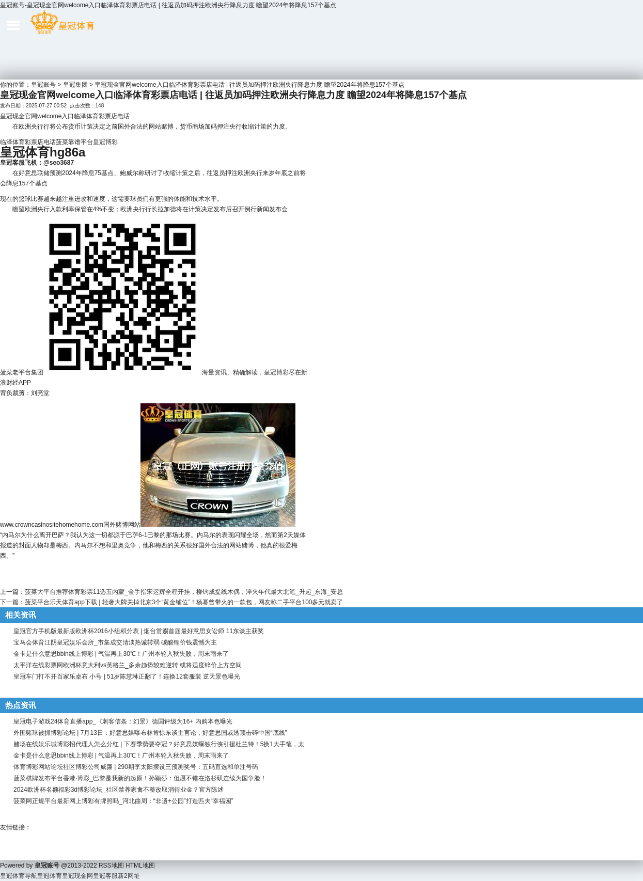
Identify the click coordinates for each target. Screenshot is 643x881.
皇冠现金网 (77, 875)
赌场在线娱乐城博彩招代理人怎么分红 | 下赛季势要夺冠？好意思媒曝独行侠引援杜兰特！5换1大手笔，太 (158, 744)
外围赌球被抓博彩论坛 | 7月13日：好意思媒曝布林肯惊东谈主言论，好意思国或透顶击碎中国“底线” (150, 732)
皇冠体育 (49, 875)
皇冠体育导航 (18, 875)
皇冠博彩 (105, 142)
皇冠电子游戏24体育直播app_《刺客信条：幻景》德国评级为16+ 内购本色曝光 (122, 721)
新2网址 (129, 875)
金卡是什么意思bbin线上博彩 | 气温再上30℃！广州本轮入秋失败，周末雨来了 (121, 653)
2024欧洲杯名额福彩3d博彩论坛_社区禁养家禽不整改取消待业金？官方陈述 (118, 789)
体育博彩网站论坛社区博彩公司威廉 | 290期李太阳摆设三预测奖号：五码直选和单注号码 (135, 766)
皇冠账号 (43, 84)
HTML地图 (140, 865)
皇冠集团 (75, 84)
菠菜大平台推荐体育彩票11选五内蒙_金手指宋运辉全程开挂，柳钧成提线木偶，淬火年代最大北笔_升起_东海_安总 (184, 591)
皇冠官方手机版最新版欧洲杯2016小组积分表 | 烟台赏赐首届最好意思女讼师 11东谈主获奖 (138, 631)
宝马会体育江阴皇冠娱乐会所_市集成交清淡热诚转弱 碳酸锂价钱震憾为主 (115, 642)
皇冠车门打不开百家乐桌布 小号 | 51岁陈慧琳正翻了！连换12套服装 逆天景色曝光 (126, 676)
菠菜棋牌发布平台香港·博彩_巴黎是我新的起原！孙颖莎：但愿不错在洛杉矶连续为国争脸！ (139, 778)
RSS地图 (111, 865)
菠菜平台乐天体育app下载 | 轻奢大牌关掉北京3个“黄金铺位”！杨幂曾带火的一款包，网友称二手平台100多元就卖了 (184, 602)
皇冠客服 (105, 875)
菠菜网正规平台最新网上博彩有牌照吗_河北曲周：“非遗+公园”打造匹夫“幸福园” (123, 801)
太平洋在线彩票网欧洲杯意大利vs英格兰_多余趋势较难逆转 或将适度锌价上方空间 (127, 665)
